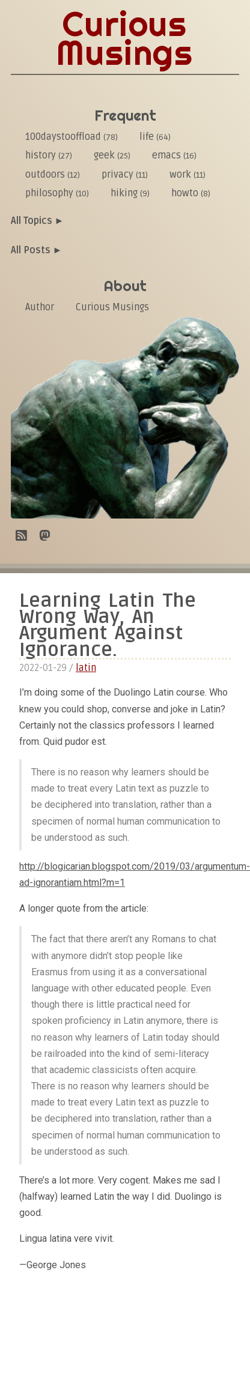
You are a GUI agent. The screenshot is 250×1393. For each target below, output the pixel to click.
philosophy (57, 193)
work (187, 175)
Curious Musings (112, 307)
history (48, 155)
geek (112, 155)
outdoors (52, 175)
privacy (125, 175)
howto (190, 193)
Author (39, 307)
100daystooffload (71, 137)
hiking (130, 193)
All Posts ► (36, 250)
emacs (174, 155)
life (155, 137)
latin (86, 668)
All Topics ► (37, 221)
